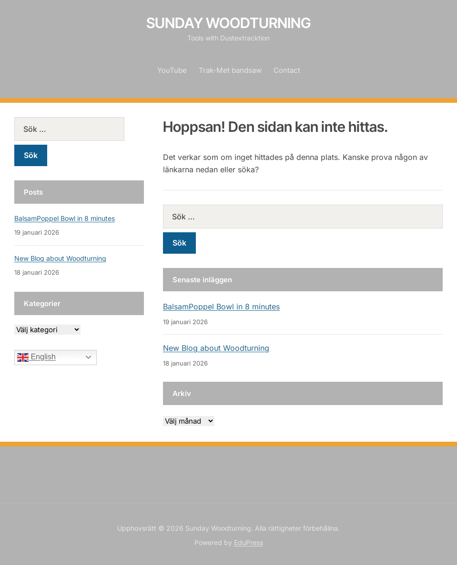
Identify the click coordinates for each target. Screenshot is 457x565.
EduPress (248, 542)
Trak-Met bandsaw (230, 70)
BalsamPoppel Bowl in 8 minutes (221, 306)
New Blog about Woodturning (216, 348)
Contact (287, 70)
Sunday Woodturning (228, 22)
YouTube (172, 70)
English (36, 357)
